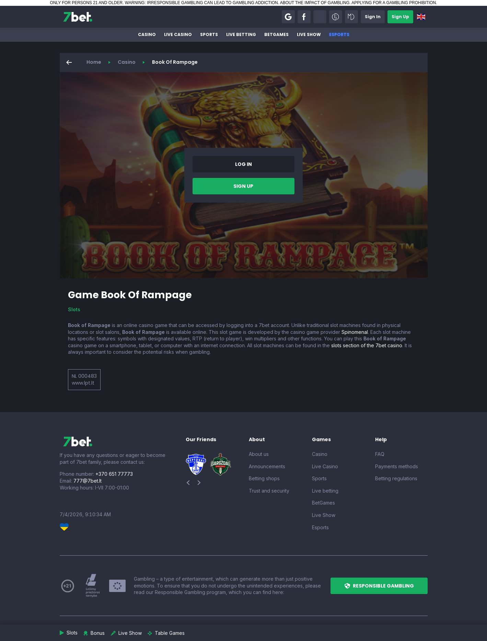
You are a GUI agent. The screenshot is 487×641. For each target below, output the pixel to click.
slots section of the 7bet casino (366, 345)
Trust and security (269, 491)
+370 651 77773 (114, 474)
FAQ (379, 454)
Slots (74, 309)
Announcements (267, 466)
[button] (288, 16)
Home (93, 62)
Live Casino (178, 34)
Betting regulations (396, 478)
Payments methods (396, 466)
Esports (339, 34)
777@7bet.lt (87, 481)
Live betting (241, 34)
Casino (147, 34)
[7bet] (78, 17)
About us (259, 454)
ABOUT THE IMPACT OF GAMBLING (314, 2)
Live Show (309, 34)
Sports (209, 34)
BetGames (276, 34)
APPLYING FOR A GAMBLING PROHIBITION (393, 2)
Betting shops (264, 478)
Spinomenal (354, 332)
